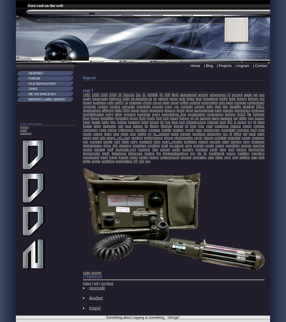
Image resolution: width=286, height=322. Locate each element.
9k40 (175, 95)
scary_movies (172, 142)
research (145, 142)
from (142, 118)
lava (128, 126)
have (86, 122)
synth (214, 150)
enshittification (93, 114)
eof (96, 283)
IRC (230, 122)
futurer (184, 118)
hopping (134, 122)
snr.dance (176, 146)
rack (117, 142)
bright (224, 99)
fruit (159, 118)
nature (98, 134)
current (199, 107)
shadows (257, 142)
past (95, 138)
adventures (217, 95)
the (158, 153)
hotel (144, 122)
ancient (237, 95)
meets (247, 126)
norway (185, 134)
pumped (96, 142)
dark (217, 107)
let (146, 126)
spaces (246, 146)
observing (214, 134)
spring (87, 150)
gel (235, 118)
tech (231, 150)
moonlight (228, 130)
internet (212, 122)
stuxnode (97, 287)
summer (144, 150)
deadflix (235, 107)
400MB (152, 95)
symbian (201, 150)
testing (149, 153)
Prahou (24, 127)
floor (86, 118)
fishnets (258, 114)
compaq (240, 103)
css (176, 107)
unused (185, 157)
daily (209, 107)
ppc (85, 142)
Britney (253, 99)
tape (223, 150)
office (237, 134)
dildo (118, 110)
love (193, 126)
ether (118, 114)
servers (236, 142)
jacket (242, 122)
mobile (166, 130)
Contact (261, 66)
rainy (134, 142)
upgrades (199, 157)
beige (174, 99)
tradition (244, 153)
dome (135, 110)
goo (251, 118)
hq (161, 122)
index (87, 283)
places (209, 138)
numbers (198, 134)
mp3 (253, 130)
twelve (154, 157)
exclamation (197, 114)
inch (182, 122)
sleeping (125, 146)
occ (225, 134)
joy (249, 122)
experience (215, 114)
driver (181, 110)
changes (135, 103)
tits (199, 153)
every (156, 114)
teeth (106, 153)
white (87, 161)
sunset (165, 150)
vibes (219, 157)
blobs (191, 99)
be (155, 99)
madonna (221, 126)
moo (199, 130)
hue (167, 122)
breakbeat (210, 99)
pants (87, 138)
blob (182, 99)
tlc (205, 153)
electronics (242, 110)
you (147, 161)
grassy (259, 118)
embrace (257, 110)
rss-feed (107, 283)
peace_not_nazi (118, 138)
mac (201, 126)
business (99, 103)
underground (169, 157)
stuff (110, 150)
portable (220, 138)
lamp (97, 126)
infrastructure (196, 122)
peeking (137, 138)
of (230, 134)
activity (203, 95)
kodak (87, 126)
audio (87, 99)
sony (188, 146)
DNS (126, 110)
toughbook (217, 153)
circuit (156, 103)
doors (144, 110)
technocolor (91, 153)
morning (243, 130)
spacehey (232, 146)
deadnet (249, 107)
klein (261, 122)
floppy (94, 118)
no (149, 134)
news (124, 134)
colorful (195, 103)
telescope (135, 153)
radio (125, 142)
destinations (92, 110)
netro (107, 134)
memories (90, 130)
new (116, 134)
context (102, 107)
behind (163, 99)
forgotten (121, 118)
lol (186, 126)
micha (112, 130)
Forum (34, 78)
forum (134, 118)
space (219, 146)
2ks (138, 95)
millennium (126, 130)
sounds (198, 146)
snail (164, 146)
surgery (187, 150)
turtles (143, 157)
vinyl (227, 157)
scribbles (190, 142)
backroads (100, 99)
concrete (89, 107)
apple (248, 95)
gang (215, 118)
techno (242, 150)
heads (96, 122)
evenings (144, 114)
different (108, 110)
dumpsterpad (204, 110)
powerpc (258, 138)
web (261, 157)
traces (231, 153)
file (249, 114)
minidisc (141, 130)
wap (254, 157)
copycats (128, 107)
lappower (109, 126)
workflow (108, 161)
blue (199, 99)
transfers (257, 153)
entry (109, 114)
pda (102, 138)
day (225, 107)
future (174, 118)
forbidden (108, 118)
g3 (192, 118)
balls (126, 99)
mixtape (154, 130)
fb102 (241, 114)
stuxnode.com (125, 150)
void (235, 157)
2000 (104, 95)
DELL (260, 107)
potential (234, 138)
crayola (157, 107)
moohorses (211, 130)
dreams (170, 110)
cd (126, 103)
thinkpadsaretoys (176, 153)
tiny (193, 153)
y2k (141, 161)
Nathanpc (26, 133)
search (203, 142)
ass (261, 95)
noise (175, 134)
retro (157, 142)
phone (168, 138)
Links (32, 88)
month (189, 130)
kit (254, 122)
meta (102, 130)
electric (228, 110)
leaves (138, 126)
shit (115, 146)
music (87, 134)
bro (262, 99)
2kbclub (128, 95)
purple (108, 142)
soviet (209, 146)
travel (113, 157)
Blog (209, 66)
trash (104, 157)
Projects (225, 66)
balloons (115, 99)
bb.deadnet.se (141, 99)
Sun (155, 150)
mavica (235, 126)
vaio (211, 157)
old (245, 134)
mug (261, 130)
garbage (226, 118)
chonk (147, 103)
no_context (161, 134)
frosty (151, 118)
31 (144, 95)
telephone (119, 153)
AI (228, 95)
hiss (113, 122)
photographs (183, 138)
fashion (230, 114)
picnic (198, 138)
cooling (114, 107)
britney (242, 99)
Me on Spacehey (42, 94)
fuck (166, 118)
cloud (175, 103)
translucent (91, 157)
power (246, 138)
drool (189, 110)
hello (105, 122)
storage (99, 150)
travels (123, 157)
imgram (243, 66)
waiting (244, 157)
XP (136, 161)
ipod (223, 122)
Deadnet (35, 73)
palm (260, 134)
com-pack (226, 103)
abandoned (188, 95)
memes (259, 126)
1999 (95, 95)
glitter (243, 118)
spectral (258, 146)
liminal (178, 126)
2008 (113, 95)
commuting (209, 103)
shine (107, 146)
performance (153, 138)
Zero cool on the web (45, 5)
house (154, 122)
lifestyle (166, 126)
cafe (110, 103)
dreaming (156, 110)
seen (225, 142)
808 (167, 95)
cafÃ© (119, 103)
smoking (153, 146)
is (235, 122)
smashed (139, 146)
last (120, 126)
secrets (215, 142)
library (154, 126)
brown (87, 103)
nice (133, 134)
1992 (86, 95)
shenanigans (92, 146)
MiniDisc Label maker (46, 99)
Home (195, 66)
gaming (205, 118)
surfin (176, 150)
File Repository (42, 83)
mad (209, 126)
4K (161, 95)
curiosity (186, 107)
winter (96, 161)
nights (141, 134)
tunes (134, 157)
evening (129, 114)
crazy (169, 107)
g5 (197, 118)
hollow (122, 122)
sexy (246, 142)
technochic (256, 150)
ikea (174, 122)
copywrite (144, 107)
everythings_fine (174, 114)
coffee (184, 103)
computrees (255, 103)
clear (166, 103)
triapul (95, 308)
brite (232, 99)
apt (255, 95)
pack (252, 134)
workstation (124, 161)
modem (178, 130)
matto (23, 130)
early (218, 110)
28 (119, 95)
